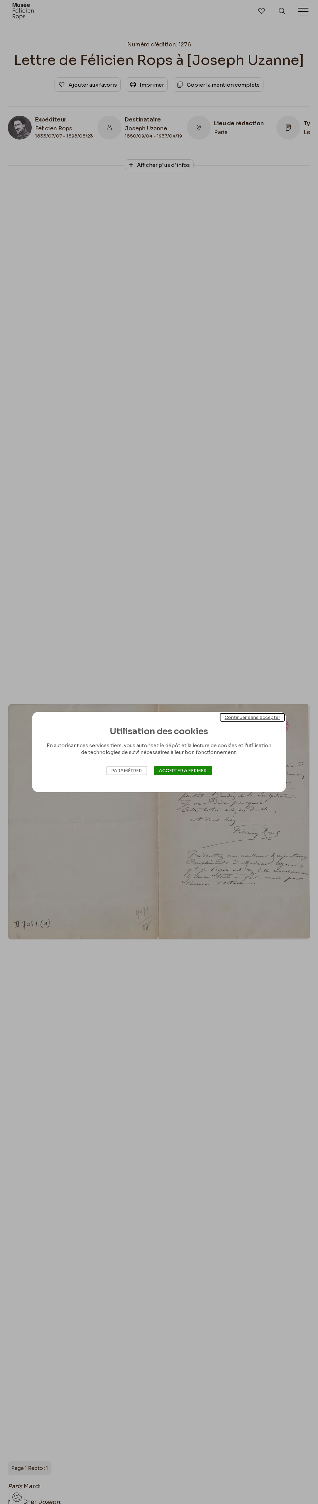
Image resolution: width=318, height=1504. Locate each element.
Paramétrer (126, 770)
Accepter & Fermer (183, 770)
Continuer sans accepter (252, 717)
